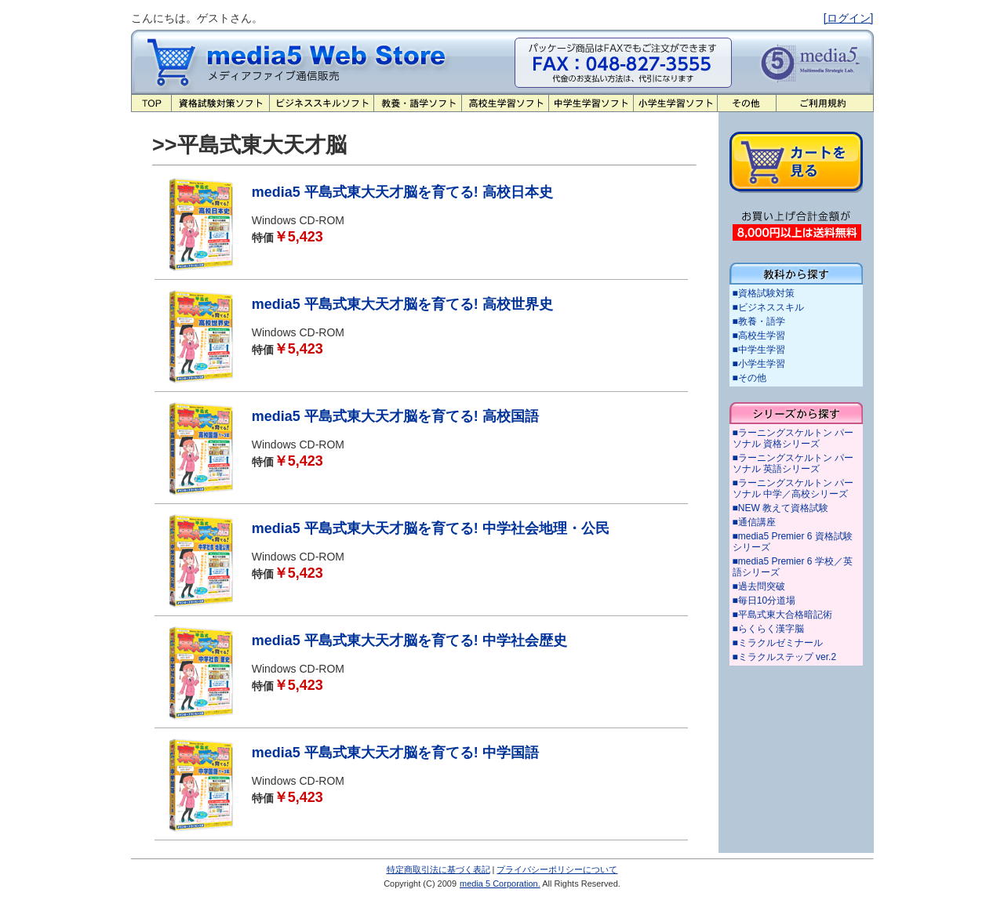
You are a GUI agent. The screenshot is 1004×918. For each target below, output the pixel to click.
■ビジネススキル (768, 307)
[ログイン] (849, 18)
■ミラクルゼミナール (778, 642)
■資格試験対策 (764, 293)
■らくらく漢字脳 (768, 628)
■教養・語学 (759, 321)
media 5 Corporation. (500, 883)
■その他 (749, 377)
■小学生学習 (759, 363)
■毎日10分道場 (764, 600)
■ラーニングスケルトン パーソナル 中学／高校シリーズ (793, 488)
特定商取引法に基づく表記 (438, 869)
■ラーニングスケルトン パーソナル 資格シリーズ (793, 438)
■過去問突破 (759, 586)
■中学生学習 (759, 349)
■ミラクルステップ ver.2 (785, 656)
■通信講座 (754, 522)
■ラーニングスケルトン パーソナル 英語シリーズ (793, 463)
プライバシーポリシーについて (557, 869)
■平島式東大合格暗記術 (782, 614)
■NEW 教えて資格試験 (781, 508)
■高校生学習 (759, 335)
